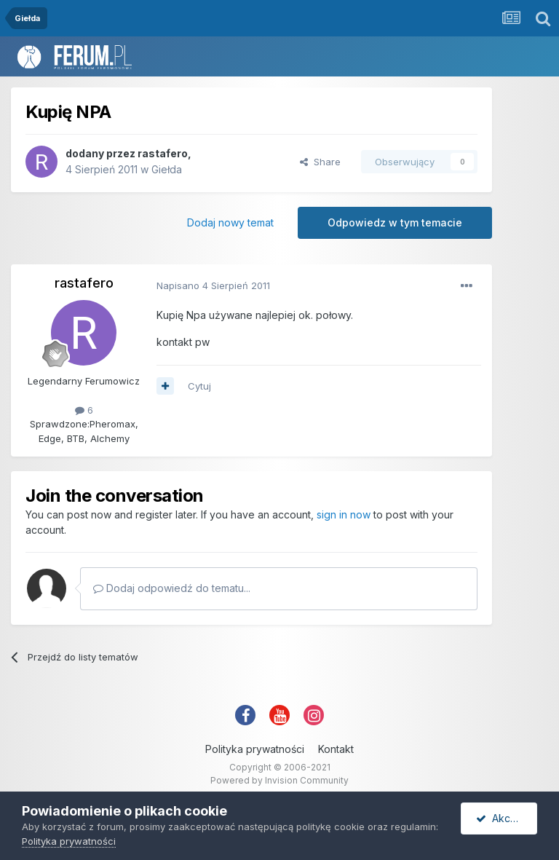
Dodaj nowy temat (230, 222)
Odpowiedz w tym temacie (395, 222)
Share (320, 161)
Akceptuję (506, 818)
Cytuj (199, 386)
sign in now (343, 514)
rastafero (163, 153)
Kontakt (336, 749)
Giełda (166, 169)
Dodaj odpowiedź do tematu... (171, 588)
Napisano (213, 285)
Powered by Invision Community (279, 780)
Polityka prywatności (254, 749)
